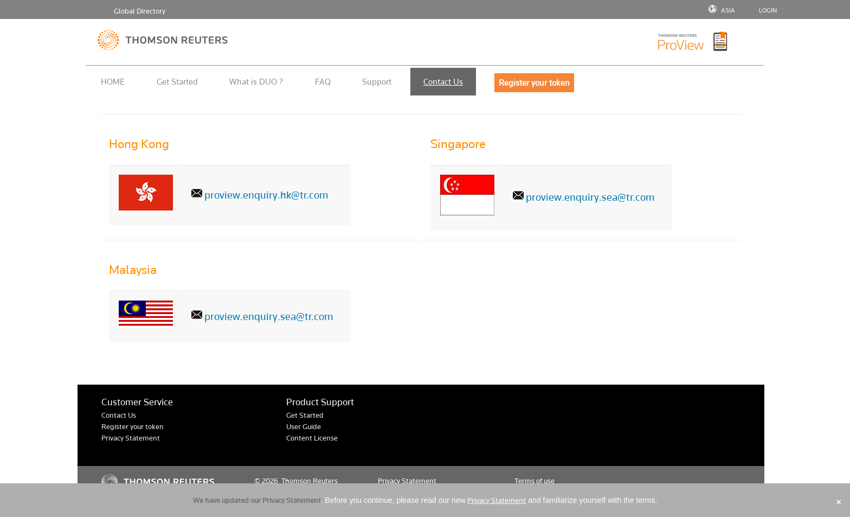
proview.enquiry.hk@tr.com (266, 195)
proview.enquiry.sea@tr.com (590, 197)
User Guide (303, 426)
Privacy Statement (130, 438)
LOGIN (768, 10)
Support (376, 81)
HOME (113, 81)
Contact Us (443, 81)
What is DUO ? (256, 81)
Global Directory (139, 11)
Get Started (177, 81)
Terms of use (534, 481)
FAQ (323, 81)
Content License (312, 438)
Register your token (132, 426)
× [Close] (839, 502)
